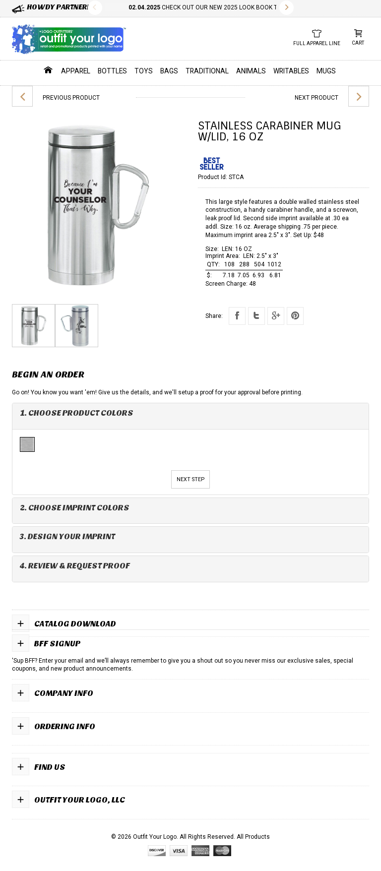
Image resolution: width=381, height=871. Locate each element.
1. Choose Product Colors (76, 413)
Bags (169, 71)
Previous (95, 7)
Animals (251, 71)
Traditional (207, 71)
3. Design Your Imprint (67, 536)
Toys (143, 71)
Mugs (326, 71)
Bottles (112, 71)
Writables (291, 71)
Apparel (75, 71)
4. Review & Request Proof (75, 565)
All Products (253, 836)
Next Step (190, 479)
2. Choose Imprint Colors (74, 507)
